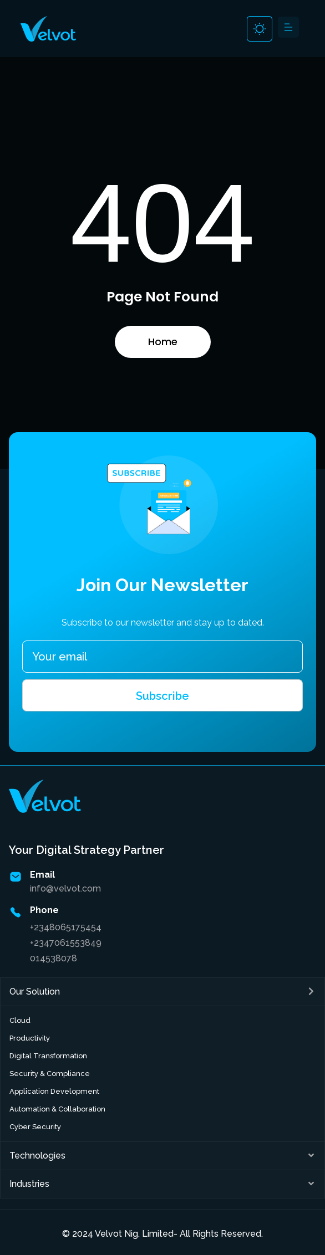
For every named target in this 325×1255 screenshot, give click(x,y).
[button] (288, 28)
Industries (29, 1184)
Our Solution (34, 991)
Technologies (37, 1155)
